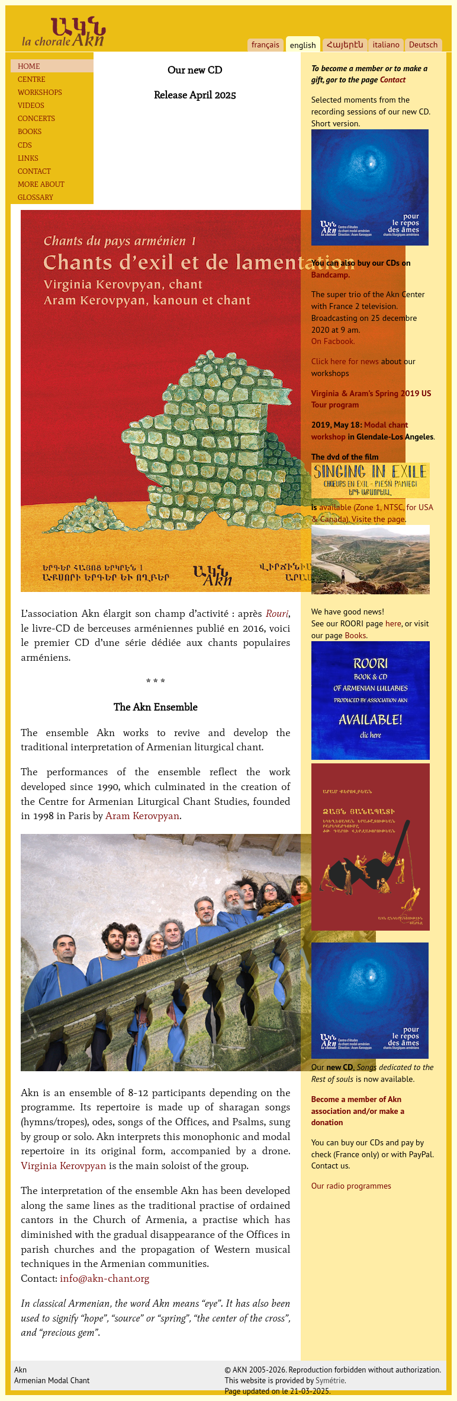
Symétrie (330, 1380)
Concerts (36, 118)
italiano (386, 44)
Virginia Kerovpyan (64, 1165)
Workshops (40, 92)
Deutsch (423, 44)
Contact (34, 171)
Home (29, 66)
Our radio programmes (351, 1185)
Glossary (35, 197)
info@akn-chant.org (104, 1278)
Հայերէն (345, 44)
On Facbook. (333, 341)
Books (29, 131)
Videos (31, 105)
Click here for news (345, 361)
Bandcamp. (330, 274)
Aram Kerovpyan (142, 815)
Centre (32, 79)
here (393, 623)
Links (28, 158)
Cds (25, 145)
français (265, 44)
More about (41, 184)
